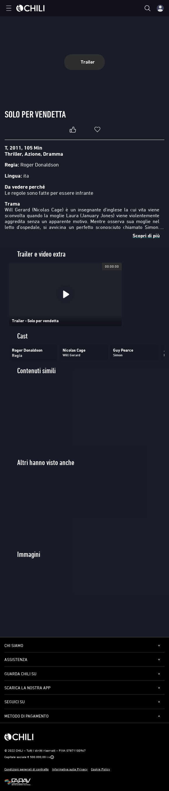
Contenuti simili (36, 370)
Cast (22, 336)
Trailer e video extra (41, 254)
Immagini (28, 554)
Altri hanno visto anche (45, 462)
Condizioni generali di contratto (26, 769)
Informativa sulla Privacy (69, 769)
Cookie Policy (100, 769)
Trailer (85, 62)
